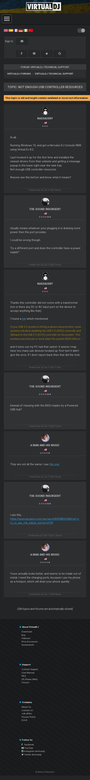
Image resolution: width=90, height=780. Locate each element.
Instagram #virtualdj (33, 751)
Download (27, 631)
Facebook (28, 744)
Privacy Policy (29, 717)
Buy (24, 635)
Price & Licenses (30, 641)
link (24, 318)
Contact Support (30, 669)
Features (26, 638)
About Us (26, 707)
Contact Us (27, 710)
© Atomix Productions (45, 772)
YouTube (27, 748)
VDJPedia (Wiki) (30, 679)
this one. (54, 464)
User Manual (28, 672)
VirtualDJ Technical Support (54, 73)
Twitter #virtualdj (31, 754)
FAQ (24, 676)
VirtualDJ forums (19, 73)
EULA (24, 720)
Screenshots (28, 645)
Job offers (27, 713)
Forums (25, 682)
